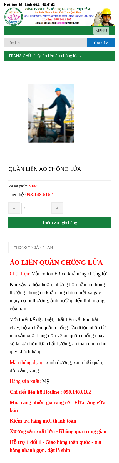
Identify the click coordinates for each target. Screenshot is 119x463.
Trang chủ (19, 55)
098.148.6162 (44, 4)
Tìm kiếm (100, 43)
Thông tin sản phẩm (33, 247)
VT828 (33, 186)
